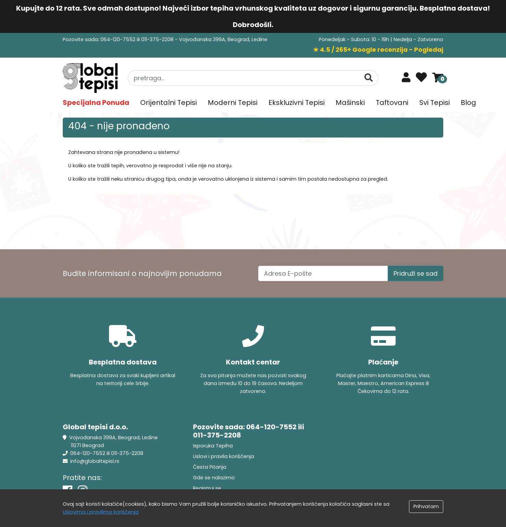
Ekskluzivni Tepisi (296, 102)
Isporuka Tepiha (213, 445)
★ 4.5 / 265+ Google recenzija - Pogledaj (378, 49)
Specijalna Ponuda (96, 102)
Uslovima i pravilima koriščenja (100, 511)
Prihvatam (426, 506)
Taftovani (392, 102)
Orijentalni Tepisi (168, 102)
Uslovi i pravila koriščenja (223, 456)
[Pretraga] (368, 77)
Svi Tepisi (434, 102)
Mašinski (350, 102)
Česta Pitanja (209, 467)
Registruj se (207, 488)
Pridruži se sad (415, 273)
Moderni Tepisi (232, 102)
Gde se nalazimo (214, 477)
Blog (468, 102)
